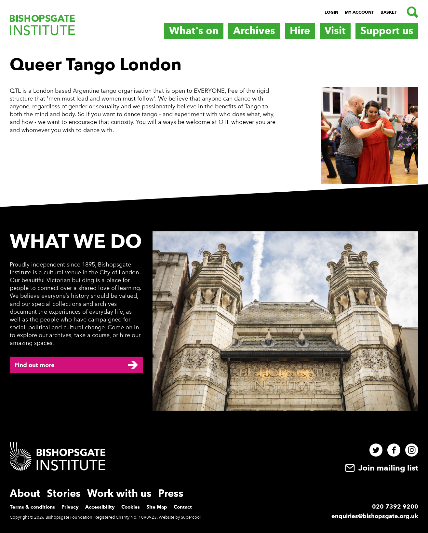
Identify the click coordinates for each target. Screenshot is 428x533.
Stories (64, 493)
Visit (335, 30)
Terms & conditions (32, 507)
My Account (359, 12)
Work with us (119, 493)
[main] (214, 114)
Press (170, 493)
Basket (389, 12)
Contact (183, 507)
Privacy (70, 507)
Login (331, 12)
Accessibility (100, 507)
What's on (194, 30)
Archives (254, 30)
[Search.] (411, 12)
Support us (386, 30)
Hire (300, 30)
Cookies (130, 507)
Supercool (191, 517)
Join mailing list (380, 467)
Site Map (156, 507)
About (25, 493)
